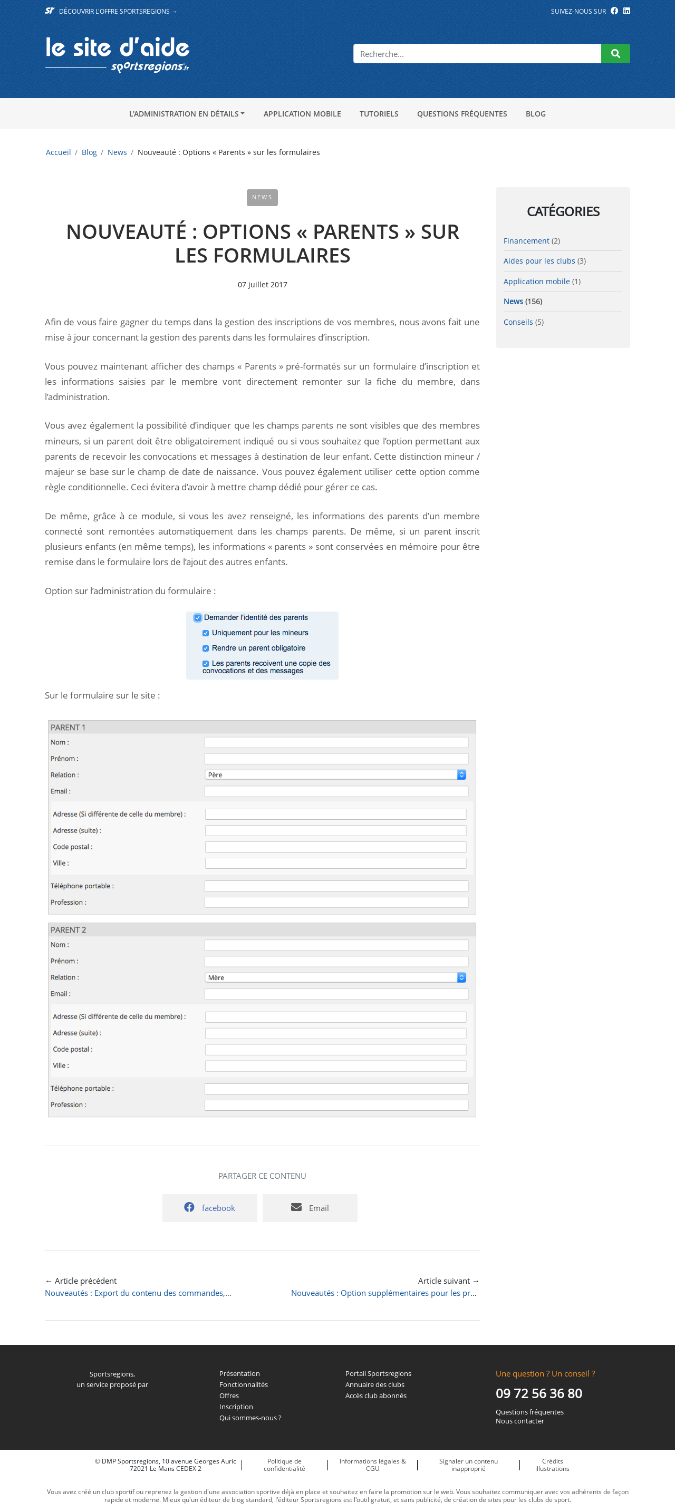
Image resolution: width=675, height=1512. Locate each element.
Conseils (518, 322)
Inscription (236, 1406)
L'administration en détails (184, 114)
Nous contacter (520, 1421)
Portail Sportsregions (378, 1373)
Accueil (58, 152)
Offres (229, 1395)
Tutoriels (379, 114)
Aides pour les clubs (539, 261)
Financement (526, 241)
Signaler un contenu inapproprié (468, 1465)
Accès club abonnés (376, 1395)
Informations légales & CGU (373, 1465)
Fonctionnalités (243, 1384)
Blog (536, 114)
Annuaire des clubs (374, 1384)
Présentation (239, 1373)
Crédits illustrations (552, 1465)
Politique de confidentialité (284, 1465)
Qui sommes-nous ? (250, 1417)
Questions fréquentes (462, 114)
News (117, 152)
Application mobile (302, 114)
